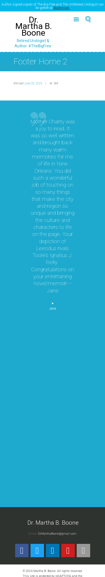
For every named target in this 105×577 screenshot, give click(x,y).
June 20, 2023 (33, 80)
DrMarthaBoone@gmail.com (57, 531)
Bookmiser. (61, 8)
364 (56, 80)
